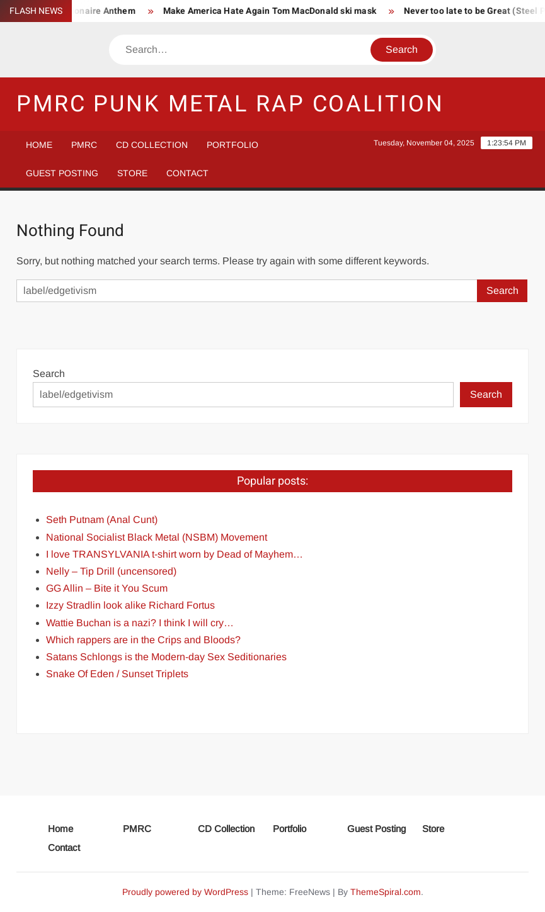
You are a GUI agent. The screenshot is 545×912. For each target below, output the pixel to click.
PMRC (84, 145)
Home (39, 145)
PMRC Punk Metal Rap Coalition (230, 104)
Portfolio (232, 145)
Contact (187, 173)
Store (132, 173)
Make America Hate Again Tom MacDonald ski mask (272, 11)
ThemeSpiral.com (385, 892)
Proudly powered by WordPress (185, 892)
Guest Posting (62, 173)
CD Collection (152, 145)
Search (49, 373)
